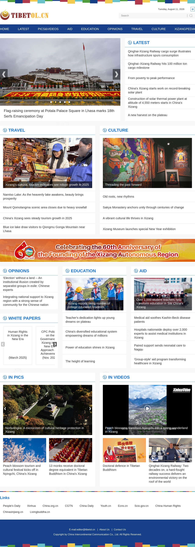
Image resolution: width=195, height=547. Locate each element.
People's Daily (11, 505)
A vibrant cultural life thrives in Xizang (128, 218)
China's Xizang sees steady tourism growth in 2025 (37, 218)
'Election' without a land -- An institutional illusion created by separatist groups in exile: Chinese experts (26, 283)
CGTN (69, 505)
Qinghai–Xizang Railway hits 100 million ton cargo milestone (157, 65)
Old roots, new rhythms (118, 196)
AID (69, 29)
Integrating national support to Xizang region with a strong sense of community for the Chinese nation (28, 300)
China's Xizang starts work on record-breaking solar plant (159, 90)
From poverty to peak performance (151, 78)
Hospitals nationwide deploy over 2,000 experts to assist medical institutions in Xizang (160, 333)
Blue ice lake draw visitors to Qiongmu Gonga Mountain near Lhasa (44, 229)
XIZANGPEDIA (184, 29)
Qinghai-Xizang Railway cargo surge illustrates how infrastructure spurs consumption (159, 53)
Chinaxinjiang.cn (13, 511)
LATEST (23, 29)
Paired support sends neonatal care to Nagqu (160, 347)
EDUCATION (90, 29)
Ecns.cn (123, 505)
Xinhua (31, 505)
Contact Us (120, 529)
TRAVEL (137, 29)
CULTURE (159, 29)
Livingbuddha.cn (40, 511)
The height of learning (80, 361)
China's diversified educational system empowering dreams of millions (91, 333)
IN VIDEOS (119, 377)
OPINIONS (115, 29)
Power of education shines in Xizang (90, 347)
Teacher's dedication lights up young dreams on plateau (90, 319)
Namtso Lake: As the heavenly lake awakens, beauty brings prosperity (43, 196)
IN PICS (16, 377)
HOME (4, 29)
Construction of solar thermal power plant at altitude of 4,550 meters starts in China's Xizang (157, 102)
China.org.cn (50, 505)
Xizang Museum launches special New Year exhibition (139, 229)
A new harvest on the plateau (147, 115)
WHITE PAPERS (24, 318)
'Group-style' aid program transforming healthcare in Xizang (160, 361)
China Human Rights (168, 505)
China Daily (87, 505)
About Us (104, 529)
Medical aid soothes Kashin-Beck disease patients (162, 319)
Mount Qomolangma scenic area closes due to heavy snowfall (45, 207)
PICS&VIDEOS (48, 29)
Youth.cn (106, 505)
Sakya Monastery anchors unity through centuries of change (143, 207)
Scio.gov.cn (142, 505)
